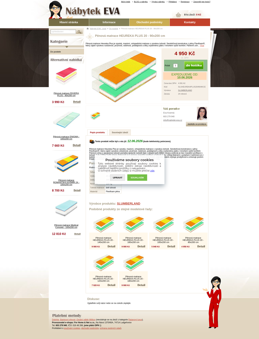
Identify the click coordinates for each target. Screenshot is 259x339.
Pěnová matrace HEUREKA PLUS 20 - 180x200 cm (133, 278)
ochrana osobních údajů (110, 328)
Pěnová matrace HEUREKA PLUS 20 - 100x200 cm (163, 240)
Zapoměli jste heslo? (201, 2)
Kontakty (189, 22)
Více (202, 45)
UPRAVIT (117, 177)
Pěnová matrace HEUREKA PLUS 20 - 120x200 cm (103, 278)
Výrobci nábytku (158, 2)
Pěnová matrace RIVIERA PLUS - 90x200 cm (66, 94)
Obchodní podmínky (149, 22)
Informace (109, 22)
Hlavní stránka (68, 22)
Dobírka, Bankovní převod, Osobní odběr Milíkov (74, 319)
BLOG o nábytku (141, 2)
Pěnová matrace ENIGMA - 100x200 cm (66, 137)
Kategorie (53, 39)
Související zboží (120, 132)
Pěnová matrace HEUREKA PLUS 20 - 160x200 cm (133, 240)
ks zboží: (192, 14)
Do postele (55, 51)
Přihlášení (173, 2)
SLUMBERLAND (185, 90)
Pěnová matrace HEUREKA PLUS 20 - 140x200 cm (103, 240)
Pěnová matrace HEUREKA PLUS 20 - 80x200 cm (193, 240)
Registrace (185, 2)
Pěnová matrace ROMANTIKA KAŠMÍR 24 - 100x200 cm (66, 182)
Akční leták (125, 2)
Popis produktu (97, 132)
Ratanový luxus (135, 319)
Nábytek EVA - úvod (98, 29)
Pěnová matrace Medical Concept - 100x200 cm (66, 226)
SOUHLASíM (137, 177)
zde (152, 170)
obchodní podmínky (90, 328)
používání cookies (72, 328)
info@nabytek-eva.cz (172, 120)
